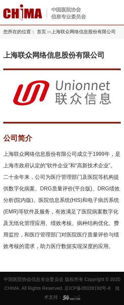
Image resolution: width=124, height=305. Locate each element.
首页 (41, 31)
